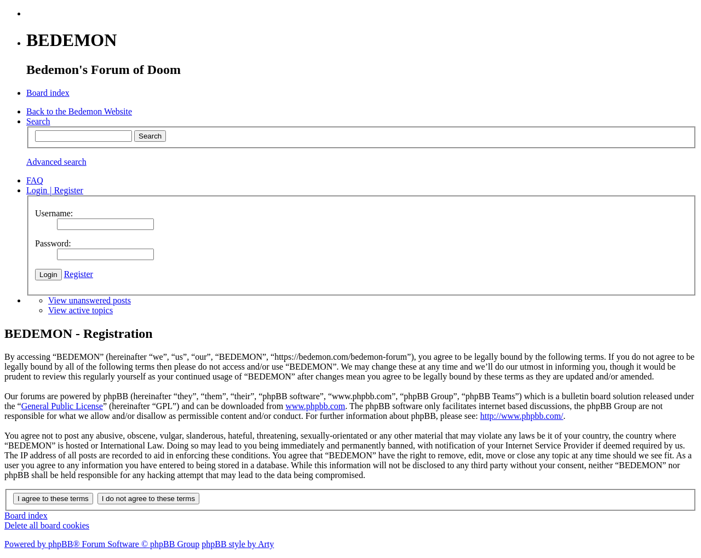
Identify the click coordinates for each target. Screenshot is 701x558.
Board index (26, 515)
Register (78, 274)
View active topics (80, 310)
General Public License (62, 406)
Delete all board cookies (46, 525)
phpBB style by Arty (238, 544)
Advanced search (56, 161)
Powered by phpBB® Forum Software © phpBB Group (101, 544)
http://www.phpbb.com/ (522, 416)
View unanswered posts (89, 300)
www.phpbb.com (315, 406)
